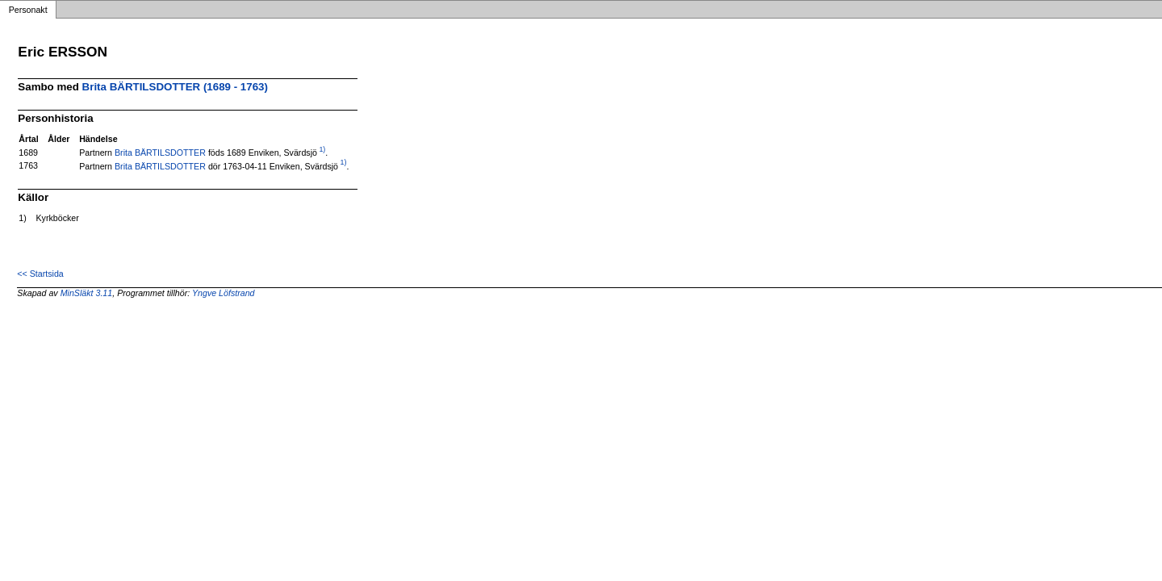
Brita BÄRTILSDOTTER (160, 152)
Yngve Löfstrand (223, 293)
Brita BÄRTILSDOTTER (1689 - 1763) (175, 87)
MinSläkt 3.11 (87, 293)
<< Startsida (40, 273)
